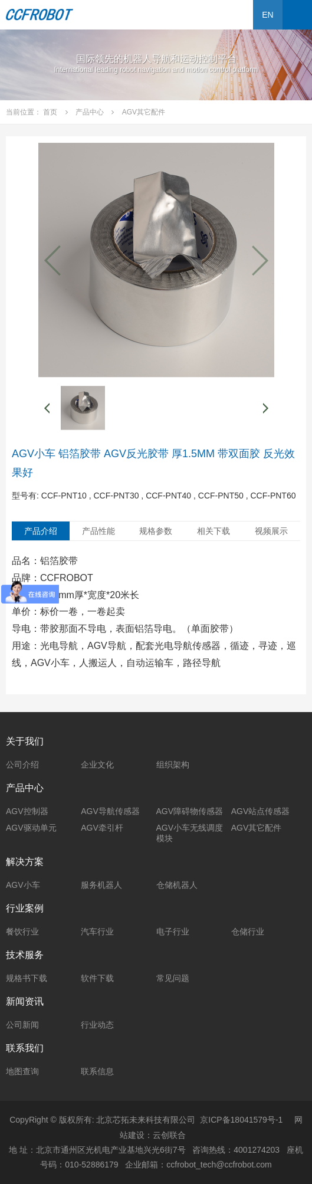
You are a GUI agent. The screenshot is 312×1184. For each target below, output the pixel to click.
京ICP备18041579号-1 (241, 1119)
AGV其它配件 (256, 827)
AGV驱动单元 (31, 827)
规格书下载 (26, 978)
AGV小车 (23, 885)
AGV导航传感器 (110, 811)
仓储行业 (247, 931)
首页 (50, 112)
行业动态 (97, 1024)
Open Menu (297, 14)
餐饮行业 (22, 931)
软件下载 (97, 978)
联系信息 (97, 1071)
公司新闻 (22, 1024)
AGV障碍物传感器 (190, 811)
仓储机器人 (177, 885)
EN (267, 14)
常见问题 (172, 978)
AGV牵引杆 (102, 827)
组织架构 (172, 764)
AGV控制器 (27, 811)
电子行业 (172, 931)
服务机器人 (101, 885)
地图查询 (22, 1071)
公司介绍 (22, 764)
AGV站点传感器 (260, 811)
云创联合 (169, 1135)
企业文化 (97, 764)
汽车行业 (97, 931)
